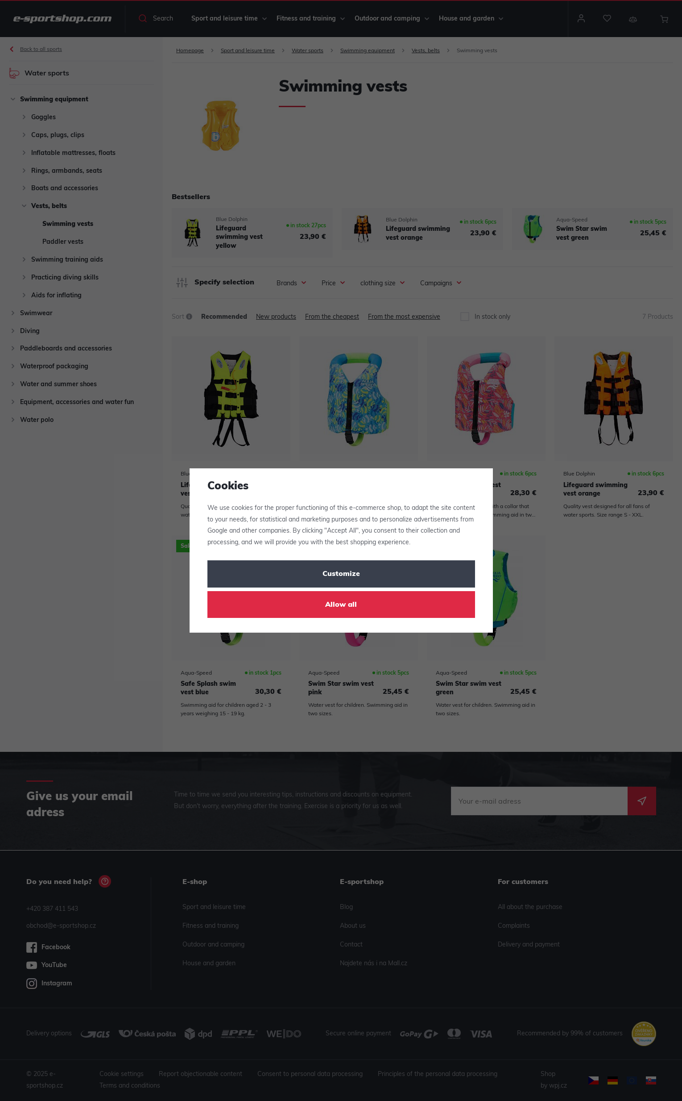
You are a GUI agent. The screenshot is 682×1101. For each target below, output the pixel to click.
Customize (341, 574)
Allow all (341, 605)
